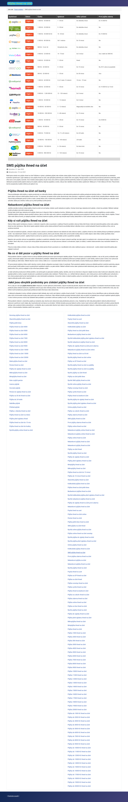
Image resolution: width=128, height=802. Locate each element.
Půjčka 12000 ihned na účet (77, 679)
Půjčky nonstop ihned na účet (78, 388)
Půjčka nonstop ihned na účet (78, 583)
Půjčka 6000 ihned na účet (77, 656)
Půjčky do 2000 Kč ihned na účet (79, 717)
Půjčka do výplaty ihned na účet (20, 369)
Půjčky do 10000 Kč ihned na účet (79, 748)
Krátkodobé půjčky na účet (77, 327)
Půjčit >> (29, 21)
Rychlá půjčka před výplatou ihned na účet (82, 541)
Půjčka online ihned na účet (77, 602)
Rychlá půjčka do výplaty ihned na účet (81, 537)
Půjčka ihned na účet (75, 629)
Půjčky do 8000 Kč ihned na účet (79, 740)
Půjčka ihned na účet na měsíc (19, 415)
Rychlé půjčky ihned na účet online (79, 357)
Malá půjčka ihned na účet (18, 361)
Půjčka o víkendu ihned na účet (19, 411)
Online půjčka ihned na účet (77, 545)
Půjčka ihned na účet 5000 (18, 330)
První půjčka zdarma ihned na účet (79, 556)
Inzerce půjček (14, 384)
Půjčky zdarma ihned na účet (77, 415)
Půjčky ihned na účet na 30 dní (78, 353)
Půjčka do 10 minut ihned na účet (79, 476)
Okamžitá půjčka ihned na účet (19, 319)
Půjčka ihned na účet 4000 (18, 327)
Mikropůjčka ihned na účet (18, 373)
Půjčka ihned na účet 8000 (18, 342)
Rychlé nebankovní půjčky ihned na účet (81, 342)
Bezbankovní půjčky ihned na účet (79, 334)
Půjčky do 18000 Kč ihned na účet (79, 778)
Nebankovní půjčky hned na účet (79, 442)
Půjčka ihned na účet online (77, 514)
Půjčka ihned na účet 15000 (18, 353)
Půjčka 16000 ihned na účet (77, 694)
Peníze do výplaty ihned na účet (20, 392)
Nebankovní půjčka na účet (77, 560)
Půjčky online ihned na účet (77, 426)
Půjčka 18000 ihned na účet (77, 702)
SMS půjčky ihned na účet (76, 419)
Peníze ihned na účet (16, 365)
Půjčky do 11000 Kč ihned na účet (79, 751)
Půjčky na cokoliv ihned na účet (78, 411)
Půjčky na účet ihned (75, 449)
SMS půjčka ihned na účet (76, 552)
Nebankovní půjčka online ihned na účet (81, 434)
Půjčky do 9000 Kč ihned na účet (79, 744)
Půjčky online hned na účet (77, 438)
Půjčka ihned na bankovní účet (78, 591)
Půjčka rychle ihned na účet (77, 587)
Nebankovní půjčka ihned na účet (79, 564)
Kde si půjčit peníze (16, 380)
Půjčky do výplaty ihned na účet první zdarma (83, 503)
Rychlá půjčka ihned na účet (77, 568)
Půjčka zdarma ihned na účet (77, 598)
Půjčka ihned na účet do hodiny (20, 426)
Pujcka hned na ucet (74, 510)
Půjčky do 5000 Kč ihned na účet (79, 729)
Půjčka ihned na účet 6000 (18, 334)
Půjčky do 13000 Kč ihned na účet (79, 759)
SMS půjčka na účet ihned (76, 526)
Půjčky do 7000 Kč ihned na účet (79, 736)
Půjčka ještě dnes (15, 323)
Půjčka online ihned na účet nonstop (80, 533)
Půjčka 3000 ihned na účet (77, 644)
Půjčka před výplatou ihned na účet (79, 618)
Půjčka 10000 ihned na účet (77, 671)
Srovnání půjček (14, 388)
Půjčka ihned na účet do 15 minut (79, 472)
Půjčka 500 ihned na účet (76, 641)
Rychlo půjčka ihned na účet (77, 610)
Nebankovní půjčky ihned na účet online (81, 350)
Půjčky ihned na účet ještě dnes (78, 330)
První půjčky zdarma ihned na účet (79, 422)
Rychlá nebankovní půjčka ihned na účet (81, 499)
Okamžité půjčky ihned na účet (78, 323)
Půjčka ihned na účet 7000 (18, 338)
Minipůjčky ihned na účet (76, 464)
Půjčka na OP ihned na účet (77, 575)
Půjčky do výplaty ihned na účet (78, 457)
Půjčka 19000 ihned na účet (77, 706)
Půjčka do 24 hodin (15, 399)
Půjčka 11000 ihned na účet (77, 675)
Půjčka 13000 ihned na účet (77, 683)
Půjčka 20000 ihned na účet (77, 709)
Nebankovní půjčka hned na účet (79, 507)
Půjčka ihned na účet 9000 (18, 346)
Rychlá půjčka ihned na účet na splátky (81, 369)
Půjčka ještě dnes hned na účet (78, 522)
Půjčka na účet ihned (75, 579)
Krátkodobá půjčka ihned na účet (79, 315)
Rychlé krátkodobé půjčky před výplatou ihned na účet (86, 338)
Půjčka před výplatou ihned (18, 419)
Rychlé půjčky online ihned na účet (21, 430)
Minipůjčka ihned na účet (17, 376)
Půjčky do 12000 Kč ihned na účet (79, 755)
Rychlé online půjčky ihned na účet (79, 384)
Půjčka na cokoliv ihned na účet (78, 595)
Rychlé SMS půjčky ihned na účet (79, 380)
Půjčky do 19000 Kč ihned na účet (79, 782)
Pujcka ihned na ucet (75, 572)
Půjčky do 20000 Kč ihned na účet (79, 786)
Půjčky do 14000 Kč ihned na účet (79, 763)
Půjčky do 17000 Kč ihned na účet (79, 774)
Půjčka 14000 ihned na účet (77, 686)
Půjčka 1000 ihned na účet (77, 633)
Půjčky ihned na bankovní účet (78, 396)
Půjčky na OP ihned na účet (77, 361)
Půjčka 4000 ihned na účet (77, 648)
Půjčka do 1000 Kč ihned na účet (79, 713)
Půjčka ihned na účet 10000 (18, 350)
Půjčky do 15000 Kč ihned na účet (79, 767)
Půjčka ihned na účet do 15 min (20, 422)
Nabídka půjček (14, 403)
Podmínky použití (13, 796)
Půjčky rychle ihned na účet (77, 392)
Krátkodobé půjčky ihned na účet (79, 549)
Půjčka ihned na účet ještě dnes (78, 487)
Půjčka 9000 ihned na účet (77, 667)
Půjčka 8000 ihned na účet (77, 664)
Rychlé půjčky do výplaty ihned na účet (81, 399)
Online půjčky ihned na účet (77, 407)
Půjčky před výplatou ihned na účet (79, 461)
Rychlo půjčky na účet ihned (77, 373)
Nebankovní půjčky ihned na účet (79, 445)
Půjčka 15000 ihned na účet (77, 690)
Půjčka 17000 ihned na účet (77, 698)
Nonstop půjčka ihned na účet (19, 315)
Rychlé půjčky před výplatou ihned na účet (82, 403)
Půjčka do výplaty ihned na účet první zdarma (83, 346)
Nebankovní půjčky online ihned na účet (81, 430)
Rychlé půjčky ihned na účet (77, 453)
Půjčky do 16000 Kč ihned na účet (79, 771)
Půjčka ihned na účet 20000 (18, 357)
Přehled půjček (14, 407)
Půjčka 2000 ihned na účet (77, 637)
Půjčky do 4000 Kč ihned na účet (79, 725)
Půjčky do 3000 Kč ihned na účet (79, 721)
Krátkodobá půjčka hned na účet (79, 484)
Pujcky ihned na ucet (75, 319)
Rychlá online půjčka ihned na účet (79, 529)
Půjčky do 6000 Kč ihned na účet (79, 732)
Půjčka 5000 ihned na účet (77, 652)
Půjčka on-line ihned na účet (77, 606)
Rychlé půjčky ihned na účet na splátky (81, 365)
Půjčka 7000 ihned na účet (77, 660)
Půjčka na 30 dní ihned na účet (19, 396)
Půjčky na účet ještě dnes (76, 376)
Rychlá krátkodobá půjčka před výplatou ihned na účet (86, 495)
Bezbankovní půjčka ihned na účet (79, 491)
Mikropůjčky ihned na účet (77, 468)
